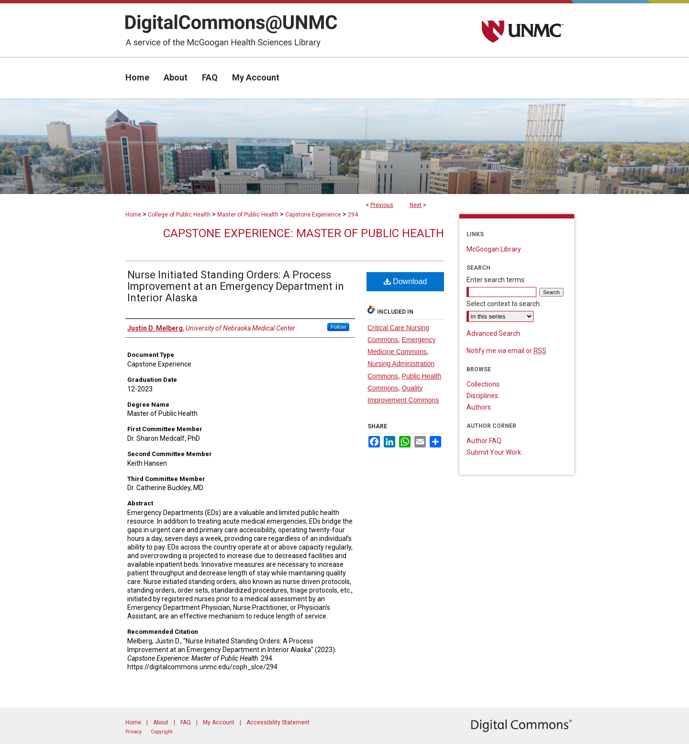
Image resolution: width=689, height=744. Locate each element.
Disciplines (482, 396)
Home (133, 214)
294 (353, 214)
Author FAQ (484, 441)
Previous (381, 205)
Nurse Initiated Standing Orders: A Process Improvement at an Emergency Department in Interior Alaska (235, 286)
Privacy (133, 731)
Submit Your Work (494, 452)
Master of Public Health (247, 214)
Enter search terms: (496, 280)
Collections (483, 384)
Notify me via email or (506, 351)
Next (416, 205)
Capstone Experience (313, 214)
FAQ (185, 722)
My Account (218, 722)
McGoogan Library (494, 249)
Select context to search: (504, 304)
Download (405, 281)
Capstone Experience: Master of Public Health (303, 233)
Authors (479, 407)
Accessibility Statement (278, 722)
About (160, 722)
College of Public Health (179, 214)
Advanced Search (493, 333)
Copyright (161, 731)
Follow (338, 327)
